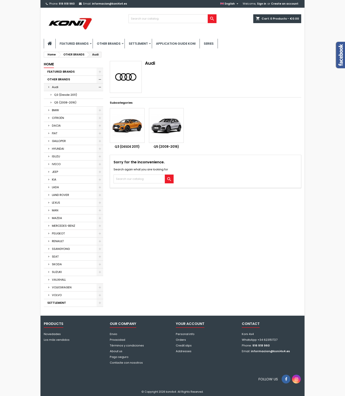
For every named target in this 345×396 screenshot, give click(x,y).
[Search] (172, 18)
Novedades (52, 334)
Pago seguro (119, 357)
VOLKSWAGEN (62, 287)
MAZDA (57, 218)
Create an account (284, 4)
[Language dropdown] (229, 3)
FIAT (54, 133)
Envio (113, 334)
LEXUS (56, 203)
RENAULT (58, 241)
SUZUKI (57, 272)
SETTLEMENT (138, 43)
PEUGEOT (58, 233)
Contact (251, 323)
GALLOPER (59, 141)
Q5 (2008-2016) (65, 102)
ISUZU (56, 156)
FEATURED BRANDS (74, 43)
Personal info (185, 334)
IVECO (56, 164)
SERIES (209, 43)
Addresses (183, 351)
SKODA (57, 264)
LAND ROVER (60, 195)
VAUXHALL (59, 280)
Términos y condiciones (127, 345)
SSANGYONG (61, 249)
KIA (54, 179)
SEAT (55, 256)
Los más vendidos (57, 340)
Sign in (261, 4)
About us (116, 351)
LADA (55, 187)
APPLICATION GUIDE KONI (176, 43)
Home (49, 64)
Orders (181, 340)
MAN (55, 210)
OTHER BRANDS (109, 43)
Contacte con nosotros (126, 363)
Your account (190, 323)
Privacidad (117, 340)
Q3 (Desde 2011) (65, 95)
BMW (55, 110)
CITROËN (58, 118)
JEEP (55, 172)
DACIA (56, 125)
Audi (55, 87)
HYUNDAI (58, 149)
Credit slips (184, 345)
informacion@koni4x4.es (109, 4)
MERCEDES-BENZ (63, 226)
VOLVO (57, 295)
